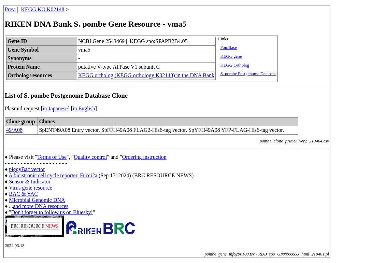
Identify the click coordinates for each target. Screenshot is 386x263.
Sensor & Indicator (30, 181)
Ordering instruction (144, 157)
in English (84, 108)
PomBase (228, 47)
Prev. (10, 9)
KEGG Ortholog (234, 65)
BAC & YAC (23, 194)
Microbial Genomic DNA (37, 200)
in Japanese (55, 108)
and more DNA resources (40, 206)
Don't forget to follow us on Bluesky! (52, 212)
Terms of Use (52, 157)
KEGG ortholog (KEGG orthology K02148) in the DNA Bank (146, 75)
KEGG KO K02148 (43, 9)
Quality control (90, 157)
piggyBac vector (27, 169)
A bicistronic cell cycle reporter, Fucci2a (53, 175)
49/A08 (14, 130)
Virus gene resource (30, 188)
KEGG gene (231, 56)
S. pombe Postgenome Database (248, 73)
